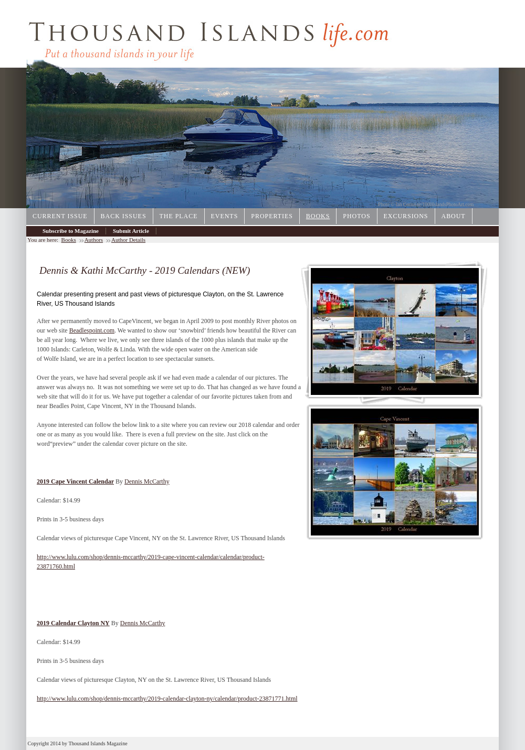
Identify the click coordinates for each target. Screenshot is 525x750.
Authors (94, 240)
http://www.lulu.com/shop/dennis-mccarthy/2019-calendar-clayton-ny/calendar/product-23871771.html (167, 698)
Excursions (406, 216)
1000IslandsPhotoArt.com (448, 204)
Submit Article (131, 231)
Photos (356, 216)
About (454, 216)
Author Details (128, 240)
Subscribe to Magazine (71, 231)
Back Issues (123, 216)
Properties (272, 216)
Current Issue (60, 216)
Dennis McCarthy (147, 481)
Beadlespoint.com (91, 330)
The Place (179, 216)
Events (224, 216)
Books (318, 216)
